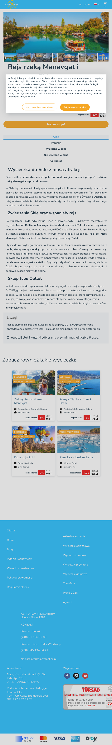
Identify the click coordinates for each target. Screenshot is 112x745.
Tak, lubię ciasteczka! (75, 107)
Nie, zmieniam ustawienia (40, 107)
